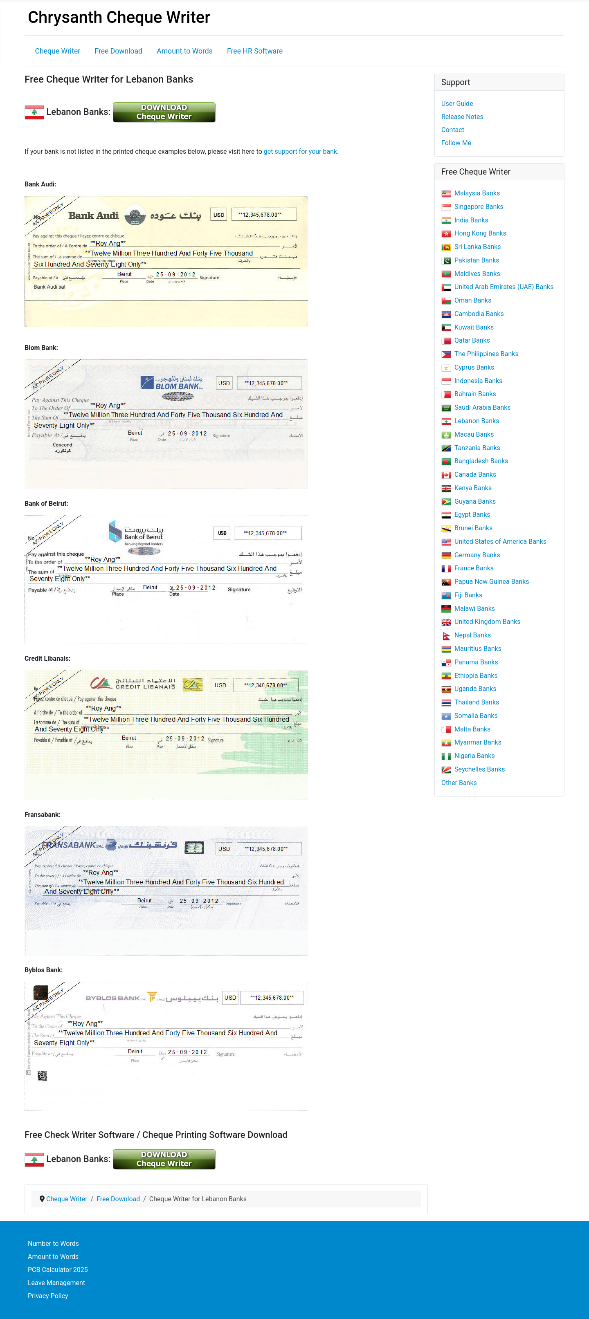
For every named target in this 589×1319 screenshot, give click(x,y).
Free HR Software (255, 51)
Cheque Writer (58, 51)
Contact (452, 130)
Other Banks (459, 783)
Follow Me (456, 143)
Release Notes (462, 117)
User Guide (457, 104)
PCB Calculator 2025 (58, 1270)
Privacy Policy (48, 1296)
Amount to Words (185, 51)
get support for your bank (300, 151)
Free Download (118, 51)
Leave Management (56, 1283)
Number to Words (53, 1243)
